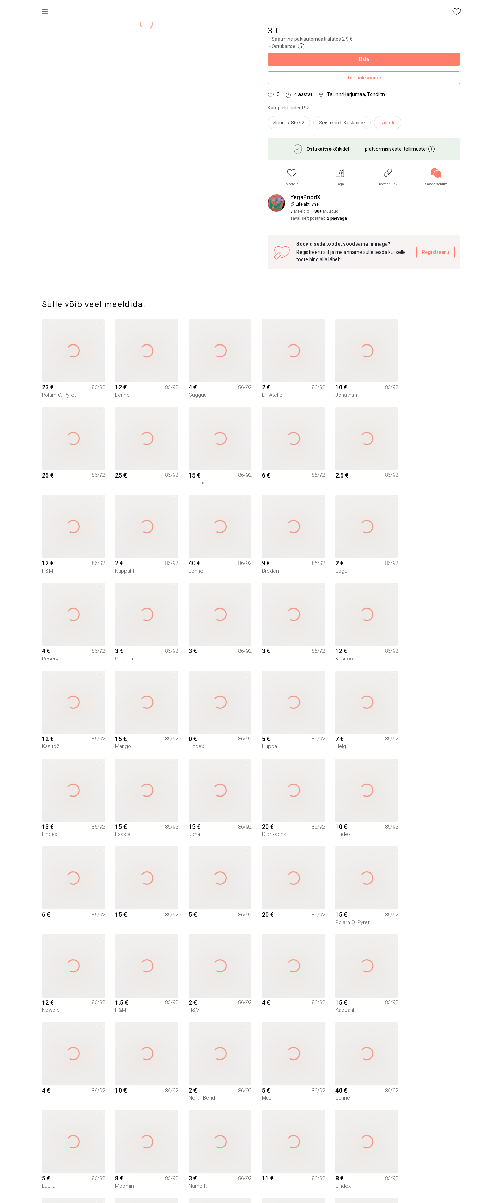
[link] (436, 177)
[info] (343, 124)
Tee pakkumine (364, 78)
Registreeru (435, 252)
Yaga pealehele (251, 1188)
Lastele (388, 122)
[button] (292, 177)
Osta (364, 59)
